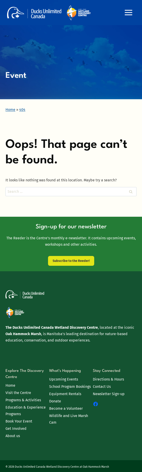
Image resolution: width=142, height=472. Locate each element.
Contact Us (102, 386)
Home (10, 385)
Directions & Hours (108, 379)
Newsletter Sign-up (109, 394)
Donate (55, 401)
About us (12, 436)
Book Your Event (18, 421)
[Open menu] (128, 12)
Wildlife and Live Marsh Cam (68, 419)
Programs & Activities (23, 400)
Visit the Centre (18, 393)
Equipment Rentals (65, 394)
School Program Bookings (70, 386)
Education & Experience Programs (25, 410)
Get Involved (16, 428)
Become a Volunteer (66, 408)
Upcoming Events (63, 379)
